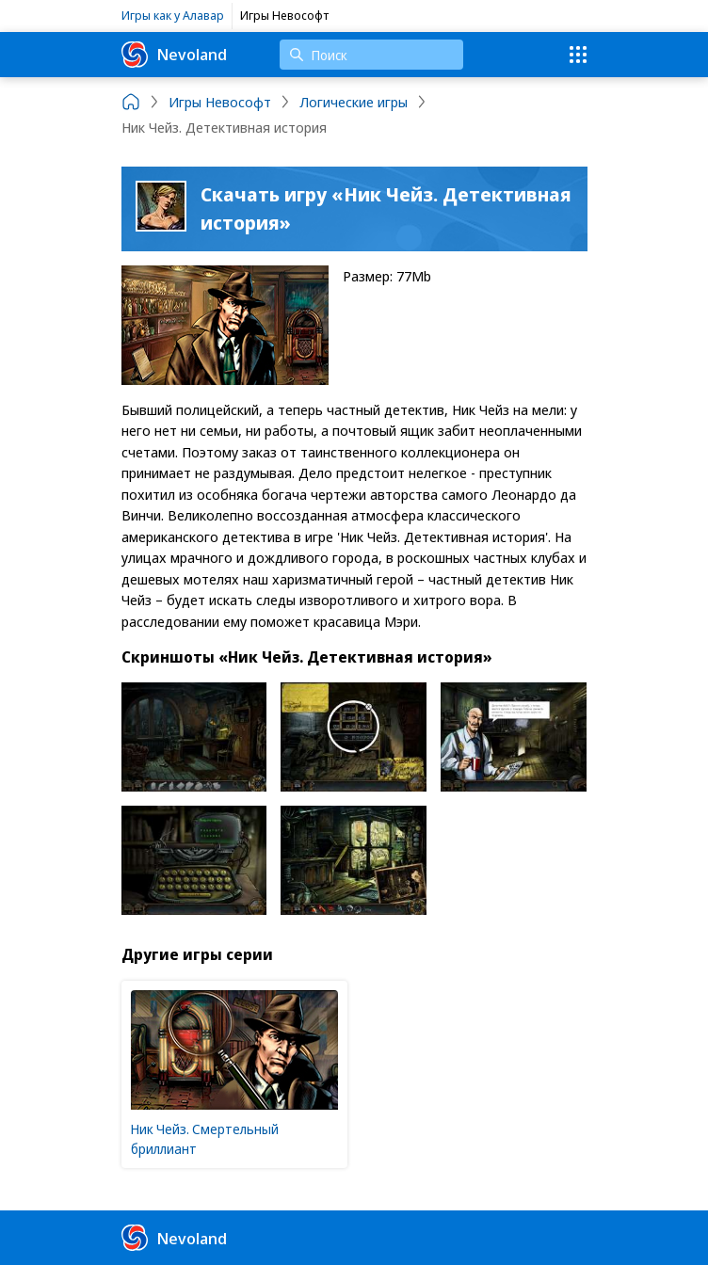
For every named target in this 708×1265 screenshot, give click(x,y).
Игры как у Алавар (172, 15)
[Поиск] (371, 55)
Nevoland (174, 54)
